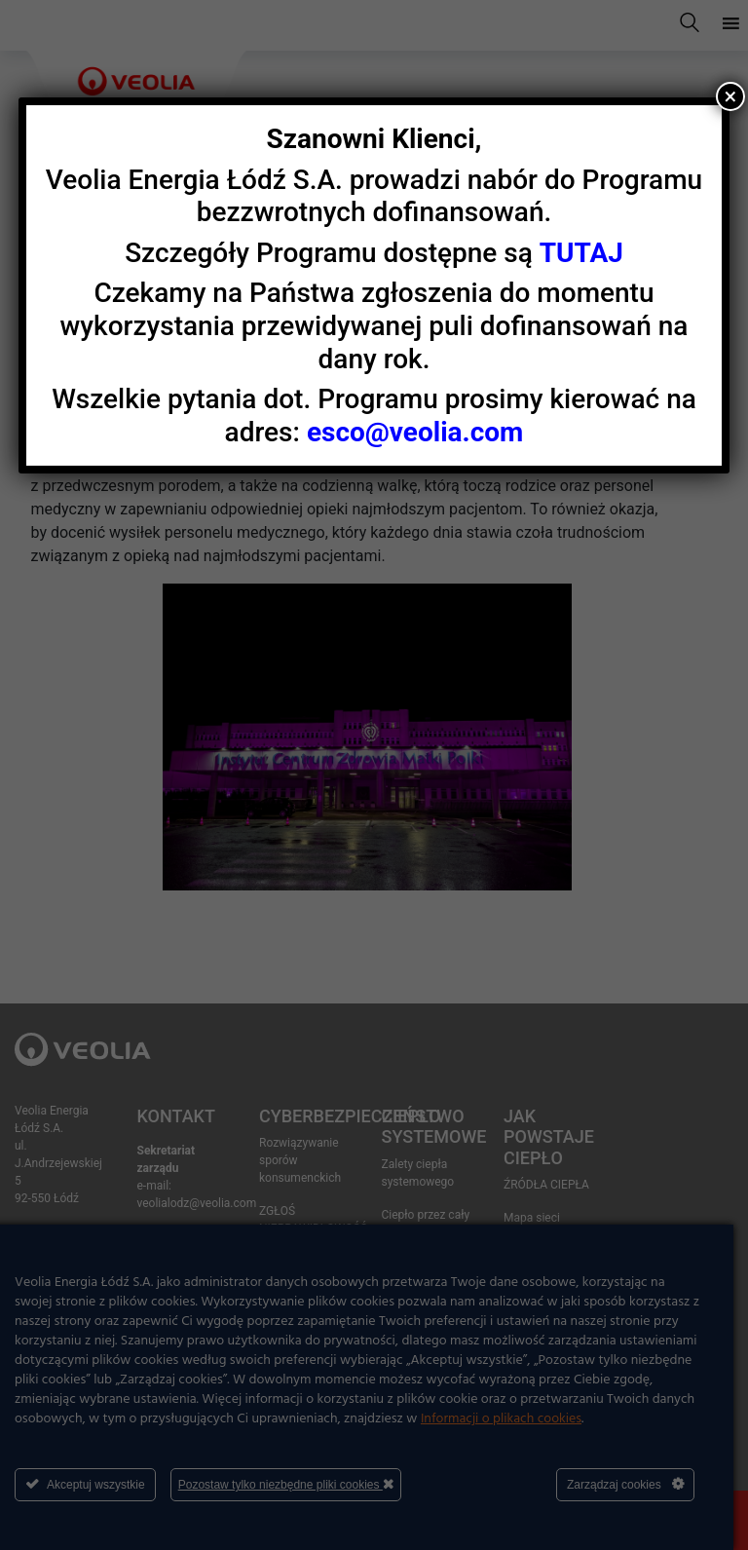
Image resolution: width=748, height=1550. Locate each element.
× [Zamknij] (730, 96)
